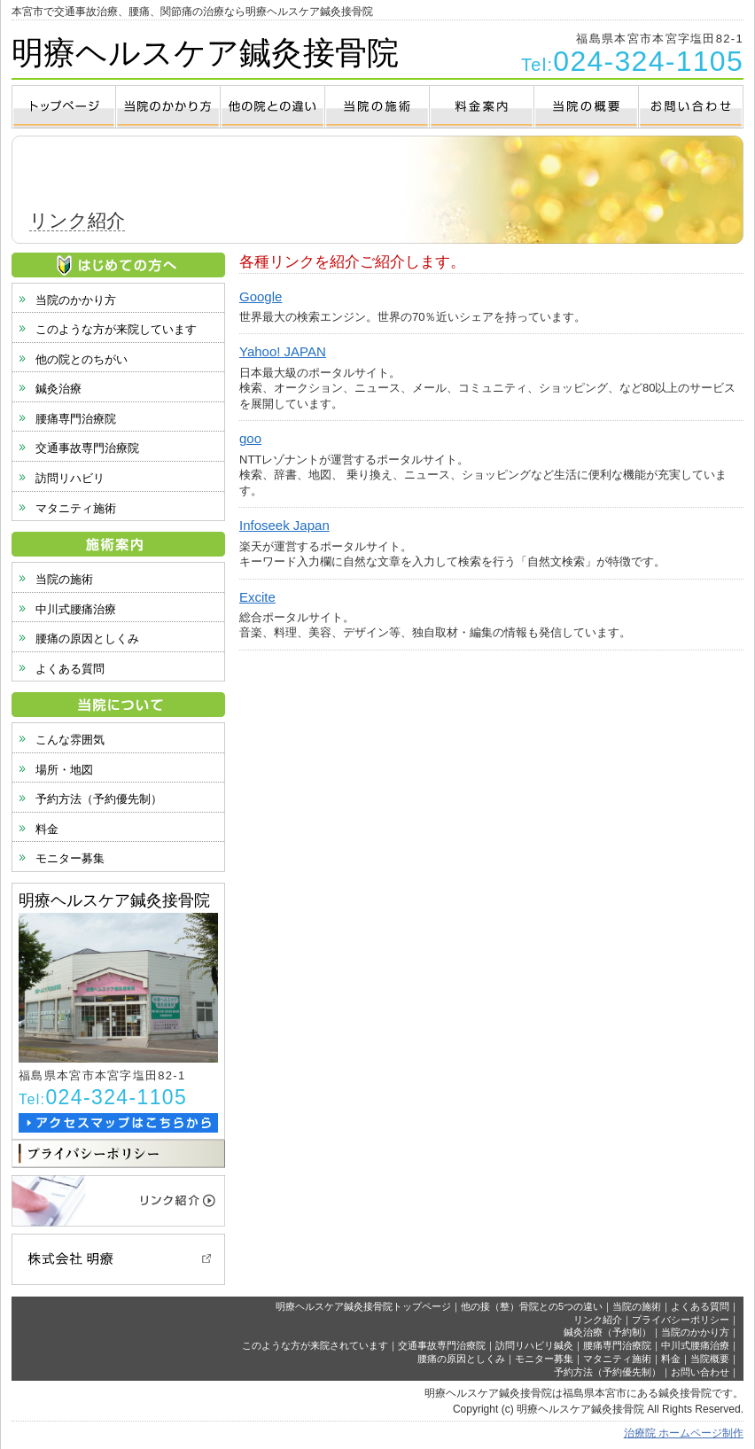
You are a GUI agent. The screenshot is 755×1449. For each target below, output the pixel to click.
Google (260, 296)
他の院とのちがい (81, 359)
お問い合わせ (700, 1372)
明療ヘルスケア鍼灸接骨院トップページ (363, 1306)
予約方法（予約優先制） (98, 799)
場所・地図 (64, 769)
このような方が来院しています (116, 329)
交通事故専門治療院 (87, 448)
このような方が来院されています (315, 1345)
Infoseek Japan (284, 525)
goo (250, 438)
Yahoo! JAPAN (282, 351)
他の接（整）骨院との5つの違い (532, 1306)
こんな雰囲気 (70, 739)
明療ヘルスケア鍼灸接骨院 (205, 53)
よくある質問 (70, 668)
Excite (257, 596)
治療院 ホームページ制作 (683, 1433)
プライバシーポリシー (680, 1319)
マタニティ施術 (75, 508)
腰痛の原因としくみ (87, 638)
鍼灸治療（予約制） (607, 1332)
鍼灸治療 (58, 388)
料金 (46, 829)
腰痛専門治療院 (75, 418)
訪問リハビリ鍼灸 (534, 1345)
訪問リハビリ (70, 478)
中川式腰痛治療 (75, 609)
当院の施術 (64, 579)
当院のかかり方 (75, 300)
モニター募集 (70, 858)
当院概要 (709, 1358)
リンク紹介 (597, 1319)
